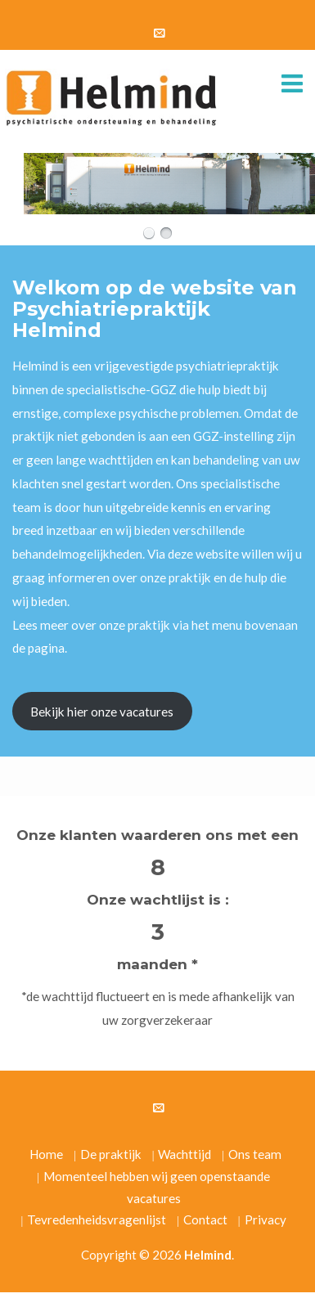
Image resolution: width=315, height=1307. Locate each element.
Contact (205, 1219)
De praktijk (111, 1154)
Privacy (265, 1219)
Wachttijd (184, 1154)
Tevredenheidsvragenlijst (96, 1219)
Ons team (254, 1154)
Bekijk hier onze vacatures (101, 711)
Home (46, 1154)
